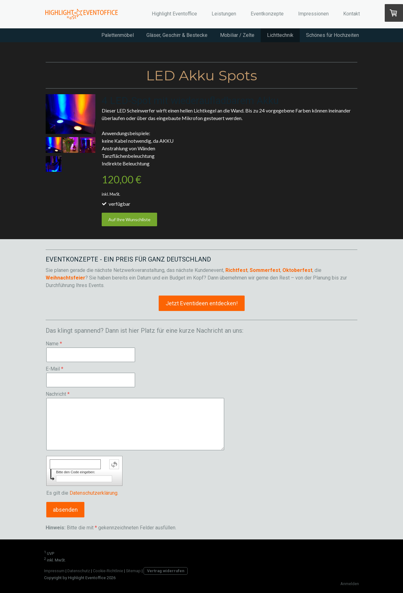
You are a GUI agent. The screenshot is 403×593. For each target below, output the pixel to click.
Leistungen (224, 14)
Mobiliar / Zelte (237, 35)
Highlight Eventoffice (174, 14)
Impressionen (313, 14)
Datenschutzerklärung (93, 493)
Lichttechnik (280, 35)
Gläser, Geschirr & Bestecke (176, 35)
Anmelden (349, 583)
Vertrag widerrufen (165, 570)
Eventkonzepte (267, 14)
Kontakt (351, 14)
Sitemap (133, 570)
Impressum (54, 570)
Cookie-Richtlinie (108, 570)
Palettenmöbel (117, 35)
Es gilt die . (82, 493)
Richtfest (236, 270)
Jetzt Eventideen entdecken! (202, 303)
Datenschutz (78, 570)
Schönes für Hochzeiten (332, 35)
